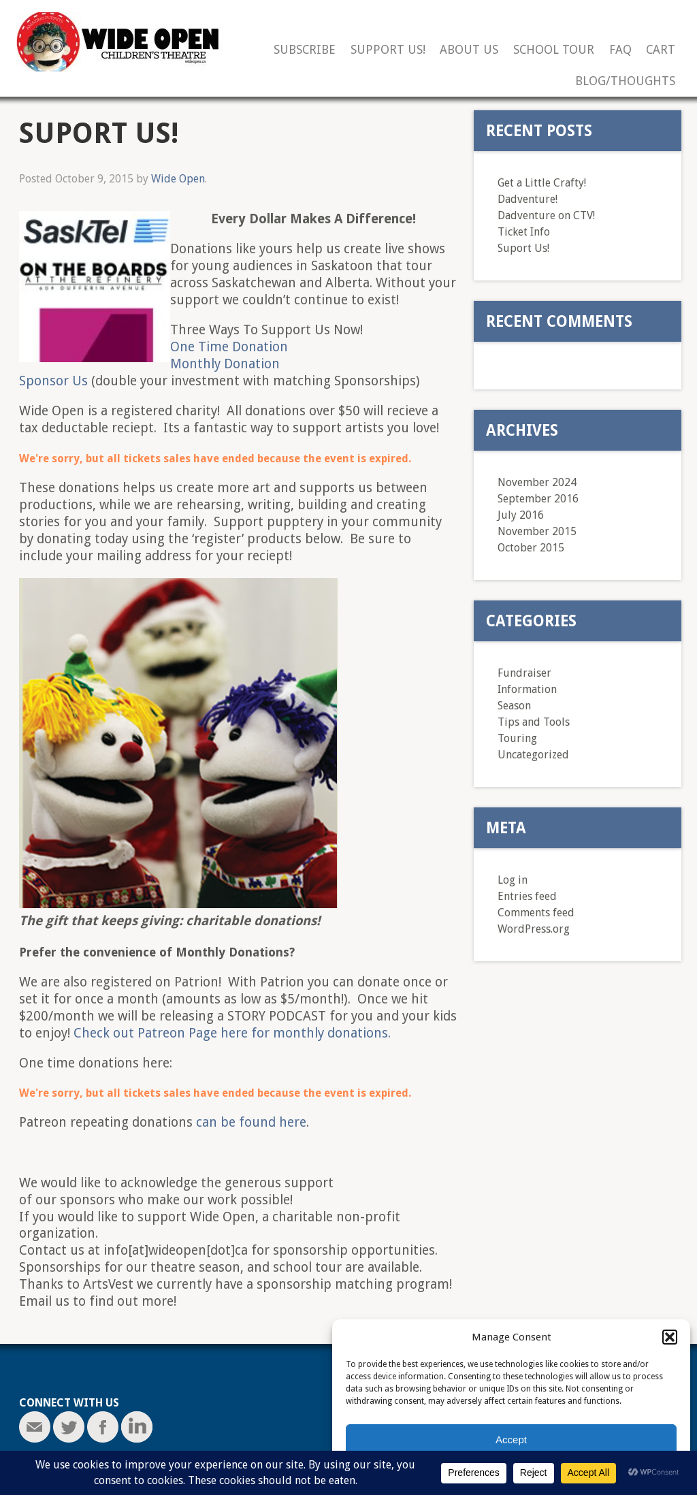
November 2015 (537, 531)
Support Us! (388, 50)
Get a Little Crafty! (542, 182)
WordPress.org (534, 928)
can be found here (251, 1122)
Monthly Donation (225, 364)
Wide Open (178, 178)
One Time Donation (229, 347)
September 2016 (538, 498)
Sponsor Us (53, 381)
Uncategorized (533, 754)
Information (527, 689)
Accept (511, 1439)
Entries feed (527, 896)
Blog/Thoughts (625, 81)
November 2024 (537, 482)
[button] (670, 1337)
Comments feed (536, 912)
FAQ (620, 50)
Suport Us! (523, 248)
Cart (660, 50)
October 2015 (531, 547)
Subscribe (305, 50)
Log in (513, 879)
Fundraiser (524, 672)
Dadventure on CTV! (546, 215)
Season (514, 705)
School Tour (553, 50)
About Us (469, 50)
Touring (517, 738)
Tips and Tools (534, 722)
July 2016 (521, 515)
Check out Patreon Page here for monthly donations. (232, 1033)
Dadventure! (527, 199)
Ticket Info (524, 231)
